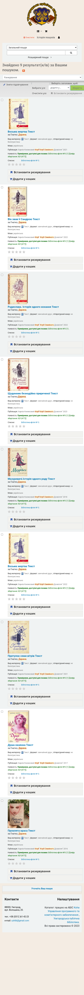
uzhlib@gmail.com (20, 920)
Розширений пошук (39, 57)
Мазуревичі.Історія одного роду (31, 478)
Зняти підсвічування (15, 84)
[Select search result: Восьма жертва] (2, 100)
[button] (46, 31)
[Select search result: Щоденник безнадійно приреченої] (2, 359)
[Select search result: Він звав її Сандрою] (2, 187)
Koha (76, 907)
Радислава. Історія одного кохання (33, 306)
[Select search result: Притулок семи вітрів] (2, 622)
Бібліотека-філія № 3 (30, 161)
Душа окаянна (20, 744)
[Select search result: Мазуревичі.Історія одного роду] (2, 449)
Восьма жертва (21, 131)
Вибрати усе (38, 87)
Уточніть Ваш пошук (42, 888)
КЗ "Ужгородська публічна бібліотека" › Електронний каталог (43, 15)
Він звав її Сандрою (24, 219)
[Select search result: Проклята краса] (2, 801)
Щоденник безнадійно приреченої (33, 393)
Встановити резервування (30, 172)
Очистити (29, 37)
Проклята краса (21, 830)
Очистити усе (39, 93)
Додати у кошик (22, 179)
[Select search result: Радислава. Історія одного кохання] (2, 275)
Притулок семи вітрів (25, 655)
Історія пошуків (46, 37)
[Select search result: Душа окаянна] (2, 712)
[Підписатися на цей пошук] (23, 70)
